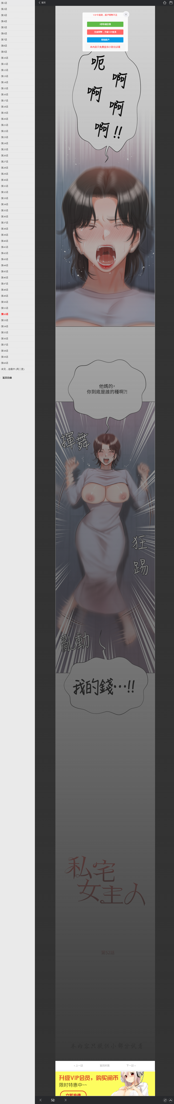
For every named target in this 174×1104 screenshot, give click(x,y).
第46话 (6, 277)
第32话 (6, 192)
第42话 (6, 253)
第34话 (6, 204)
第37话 (6, 222)
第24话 (6, 143)
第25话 (6, 149)
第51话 (6, 308)
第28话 (6, 167)
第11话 (6, 64)
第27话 (6, 161)
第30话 (6, 180)
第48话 (6, 289)
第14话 (6, 82)
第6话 (5, 33)
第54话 (6, 326)
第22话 (6, 131)
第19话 (6, 113)
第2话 (5, 9)
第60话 (6, 363)
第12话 (6, 70)
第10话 (6, 58)
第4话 (5, 21)
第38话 (6, 228)
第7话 (5, 39)
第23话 (6, 137)
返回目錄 (8, 377)
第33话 (6, 198)
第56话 (6, 338)
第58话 (6, 350)
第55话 (6, 332)
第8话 (5, 45)
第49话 (6, 296)
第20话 (6, 119)
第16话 (6, 94)
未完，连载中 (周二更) (14, 369)
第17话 (6, 100)
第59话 (6, 357)
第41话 (6, 247)
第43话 (6, 259)
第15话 (6, 88)
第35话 (6, 210)
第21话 (6, 125)
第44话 (6, 265)
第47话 (6, 283)
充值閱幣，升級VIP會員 (105, 32)
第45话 (6, 271)
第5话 (5, 27)
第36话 (6, 216)
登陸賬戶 (105, 40)
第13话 (6, 76)
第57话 (6, 344)
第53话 (6, 320)
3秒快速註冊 (105, 24)
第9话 (5, 52)
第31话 (6, 186)
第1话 (5, 3)
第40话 (6, 241)
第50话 (6, 302)
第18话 (6, 106)
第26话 (6, 155)
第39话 (6, 235)
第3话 (5, 15)
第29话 (6, 174)
